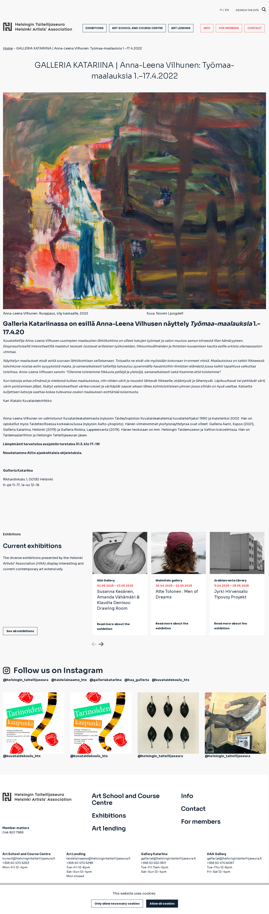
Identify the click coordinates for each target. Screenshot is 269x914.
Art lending (180, 28)
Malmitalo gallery (169, 580)
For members (229, 28)
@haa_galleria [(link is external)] (136, 680)
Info (207, 28)
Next (101, 644)
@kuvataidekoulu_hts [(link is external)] (170, 680)
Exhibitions (95, 28)
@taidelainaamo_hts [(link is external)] (69, 680)
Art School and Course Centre (137, 28)
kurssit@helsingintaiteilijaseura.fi (29, 858)
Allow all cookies (162, 904)
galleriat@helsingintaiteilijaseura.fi (168, 858)
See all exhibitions (20, 631)
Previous (94, 644)
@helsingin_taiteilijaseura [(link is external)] (25, 680)
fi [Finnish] (221, 10)
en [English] (227, 10)
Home (8, 48)
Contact (254, 28)
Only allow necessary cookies (117, 904)
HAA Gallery (106, 580)
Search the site (251, 10)
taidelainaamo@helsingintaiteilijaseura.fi (98, 858)
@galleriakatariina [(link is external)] (106, 680)
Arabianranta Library (230, 580)
